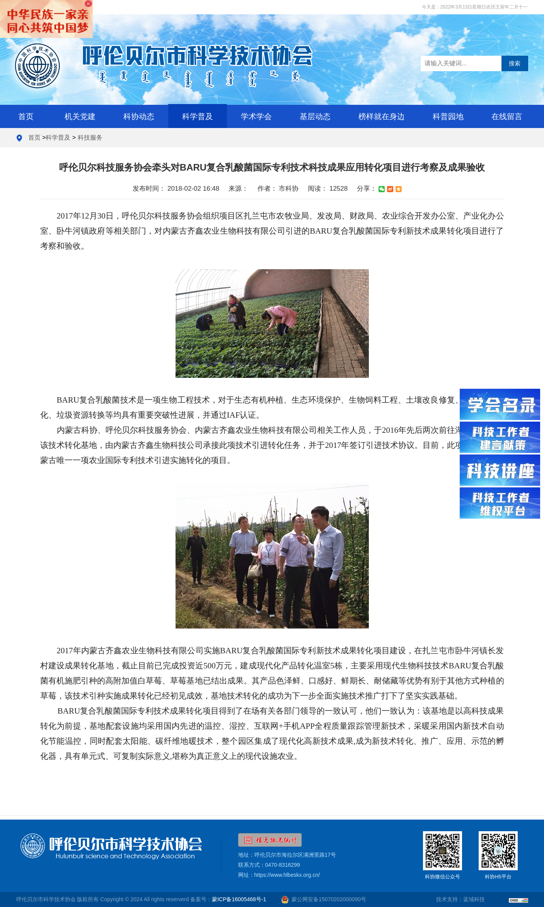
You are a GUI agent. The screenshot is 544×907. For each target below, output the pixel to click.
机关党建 (80, 116)
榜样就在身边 (381, 116)
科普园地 (448, 116)
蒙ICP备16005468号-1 (239, 899)
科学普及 (197, 116)
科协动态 (138, 116)
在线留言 (506, 116)
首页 (26, 116)
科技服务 (90, 137)
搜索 (514, 63)
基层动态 (315, 116)
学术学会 (256, 116)
